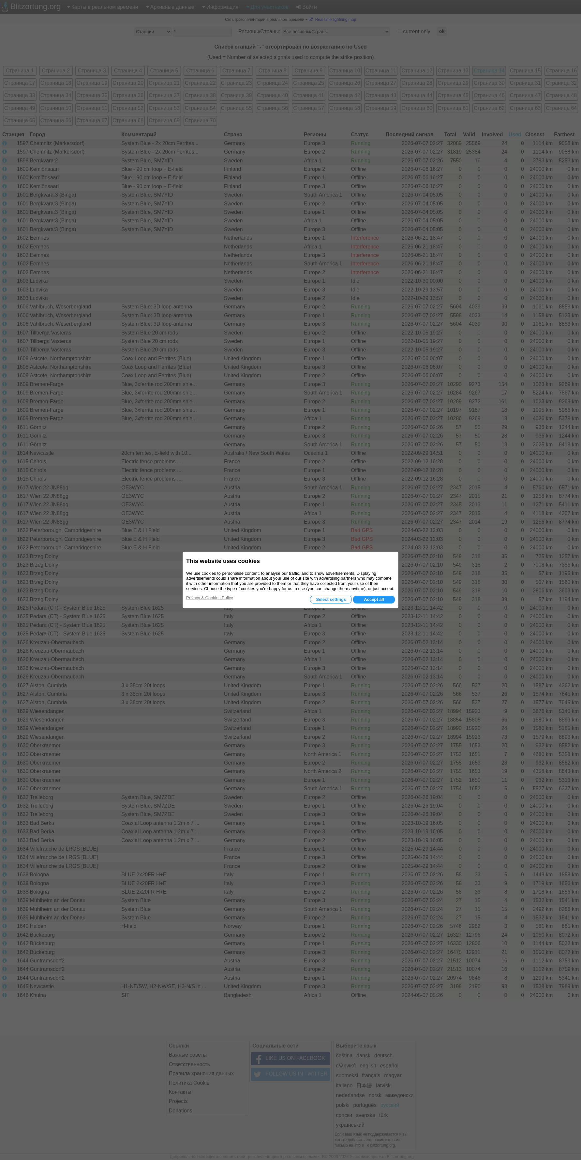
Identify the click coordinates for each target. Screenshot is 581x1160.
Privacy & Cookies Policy (209, 597)
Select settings (331, 599)
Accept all (374, 599)
